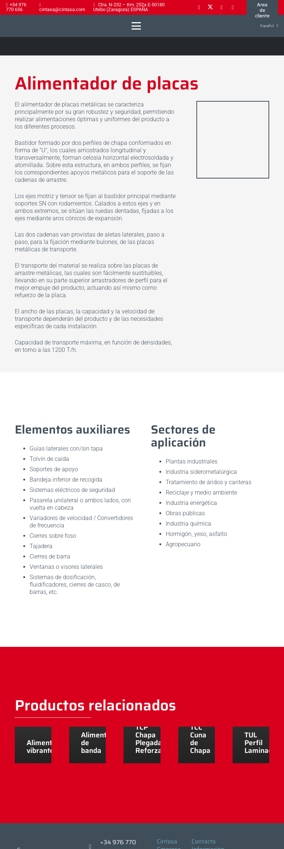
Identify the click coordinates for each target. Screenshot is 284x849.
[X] (210, 7)
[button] (136, 26)
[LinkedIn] (221, 7)
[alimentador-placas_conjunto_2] (232, 140)
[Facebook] (198, 7)
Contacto (204, 841)
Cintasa (167, 841)
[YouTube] (232, 7)
